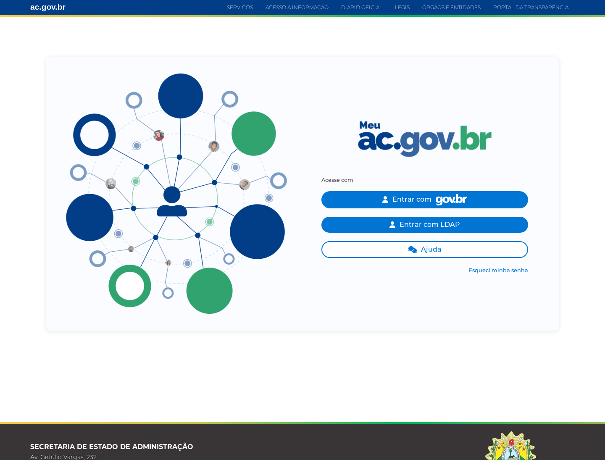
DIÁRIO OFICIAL (361, 7)
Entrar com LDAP (424, 225)
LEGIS (402, 7)
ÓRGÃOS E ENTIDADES (451, 7)
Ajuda (425, 249)
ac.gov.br (48, 7)
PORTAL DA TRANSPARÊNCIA (530, 7)
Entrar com (424, 199)
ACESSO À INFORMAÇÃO (297, 7)
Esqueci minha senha (498, 270)
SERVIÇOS (240, 7)
